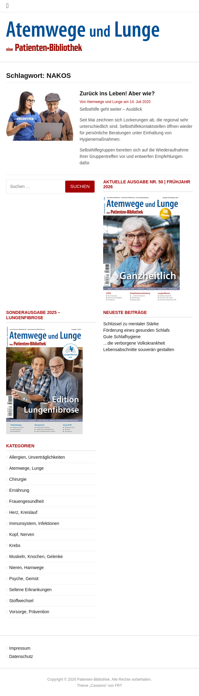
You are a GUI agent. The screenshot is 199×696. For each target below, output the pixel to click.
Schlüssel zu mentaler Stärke (131, 323)
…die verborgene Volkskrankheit (134, 343)
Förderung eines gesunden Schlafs (136, 330)
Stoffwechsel (21, 600)
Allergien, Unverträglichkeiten (37, 457)
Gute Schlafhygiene (122, 336)
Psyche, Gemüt (24, 578)
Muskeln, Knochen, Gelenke (36, 556)
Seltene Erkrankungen (30, 589)
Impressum (19, 648)
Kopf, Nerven (21, 534)
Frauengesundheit (26, 501)
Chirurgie (18, 479)
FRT (118, 685)
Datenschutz (21, 656)
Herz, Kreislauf (23, 512)
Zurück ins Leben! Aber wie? (117, 93)
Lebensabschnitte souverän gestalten (138, 349)
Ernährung (19, 490)
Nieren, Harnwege (26, 567)
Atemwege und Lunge (104, 102)
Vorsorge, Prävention (29, 611)
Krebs (15, 545)
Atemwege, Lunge (26, 468)
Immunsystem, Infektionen (34, 523)
